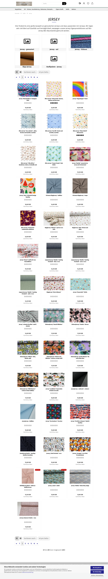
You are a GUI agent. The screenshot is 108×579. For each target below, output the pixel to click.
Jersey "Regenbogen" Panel (80, 105)
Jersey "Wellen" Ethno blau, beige (80, 492)
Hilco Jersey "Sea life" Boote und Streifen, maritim (54, 137)
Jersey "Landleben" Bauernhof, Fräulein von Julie (54, 395)
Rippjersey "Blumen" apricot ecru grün (54, 234)
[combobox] (30, 78)
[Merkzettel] (88, 3)
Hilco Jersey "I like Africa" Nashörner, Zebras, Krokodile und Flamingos (28, 170)
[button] (80, 3)
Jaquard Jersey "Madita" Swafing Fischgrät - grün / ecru (28, 299)
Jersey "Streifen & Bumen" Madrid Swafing (80, 428)
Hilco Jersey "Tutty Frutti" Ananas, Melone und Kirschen (54, 105)
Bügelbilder (18, 9)
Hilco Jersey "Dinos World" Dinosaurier (80, 137)
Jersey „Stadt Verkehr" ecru (53, 459)
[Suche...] (64, 3)
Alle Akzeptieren (97, 567)
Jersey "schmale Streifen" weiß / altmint (28, 331)
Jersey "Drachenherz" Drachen (54, 427)
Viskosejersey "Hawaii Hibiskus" (54, 330)
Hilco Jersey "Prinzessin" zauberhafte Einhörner (28, 234)
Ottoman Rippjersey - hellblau (54, 201)
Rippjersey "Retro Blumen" (54, 298)
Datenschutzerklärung (27, 572)
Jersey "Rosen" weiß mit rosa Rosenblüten (28, 266)
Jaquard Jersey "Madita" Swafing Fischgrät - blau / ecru (54, 266)
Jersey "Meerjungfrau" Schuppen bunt (28, 105)
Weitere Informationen (97, 575)
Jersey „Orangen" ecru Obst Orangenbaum (80, 460)
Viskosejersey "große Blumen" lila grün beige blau (80, 363)
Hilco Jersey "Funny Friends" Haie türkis (54, 170)
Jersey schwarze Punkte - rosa (28, 524)
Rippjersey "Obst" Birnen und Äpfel (80, 234)
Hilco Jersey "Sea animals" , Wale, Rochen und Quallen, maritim (28, 137)
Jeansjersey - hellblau (28, 427)
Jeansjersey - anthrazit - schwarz (80, 395)
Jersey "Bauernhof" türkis (80, 298)
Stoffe (67, 9)
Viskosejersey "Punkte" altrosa (80, 330)
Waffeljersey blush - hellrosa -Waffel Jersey (28, 492)
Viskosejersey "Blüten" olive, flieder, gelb (28, 363)
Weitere (74, 9)
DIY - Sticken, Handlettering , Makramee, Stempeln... (38, 9)
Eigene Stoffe (59, 9)
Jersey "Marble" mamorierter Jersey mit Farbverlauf (80, 170)
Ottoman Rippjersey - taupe (80, 201)
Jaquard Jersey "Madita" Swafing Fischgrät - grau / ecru (80, 266)
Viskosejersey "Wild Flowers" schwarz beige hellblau (28, 395)
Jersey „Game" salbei (54, 492)
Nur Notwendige (97, 572)
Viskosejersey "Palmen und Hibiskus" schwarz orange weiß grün (53, 363)
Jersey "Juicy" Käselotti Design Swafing (28, 202)
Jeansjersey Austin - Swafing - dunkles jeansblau (28, 460)
